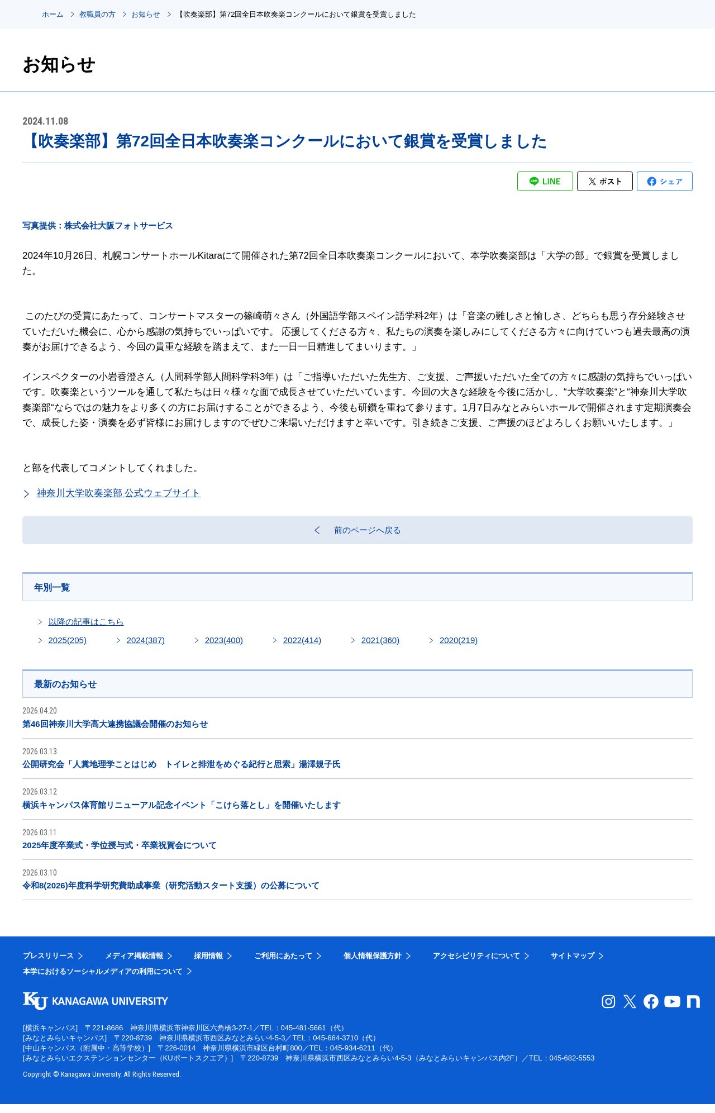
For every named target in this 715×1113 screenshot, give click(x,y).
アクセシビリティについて (476, 964)
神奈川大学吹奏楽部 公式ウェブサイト (119, 493)
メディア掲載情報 (134, 964)
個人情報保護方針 (373, 964)
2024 (146, 647)
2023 (224, 647)
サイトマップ (572, 964)
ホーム (53, 14)
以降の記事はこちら (86, 629)
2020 (459, 647)
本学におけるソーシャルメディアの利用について (103, 980)
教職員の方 (97, 14)
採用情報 (208, 964)
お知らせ (145, 14)
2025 (68, 647)
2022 (302, 647)
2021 (380, 647)
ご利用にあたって (283, 964)
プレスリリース (48, 964)
